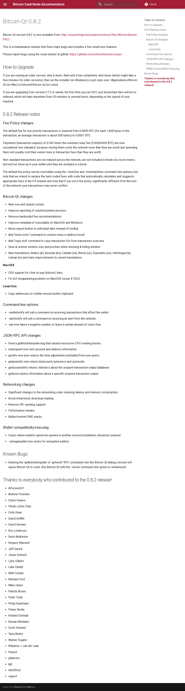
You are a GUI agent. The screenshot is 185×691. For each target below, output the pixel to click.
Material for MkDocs (24, 687)
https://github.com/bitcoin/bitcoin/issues (96, 54)
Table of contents (154, 20)
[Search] (117, 4)
